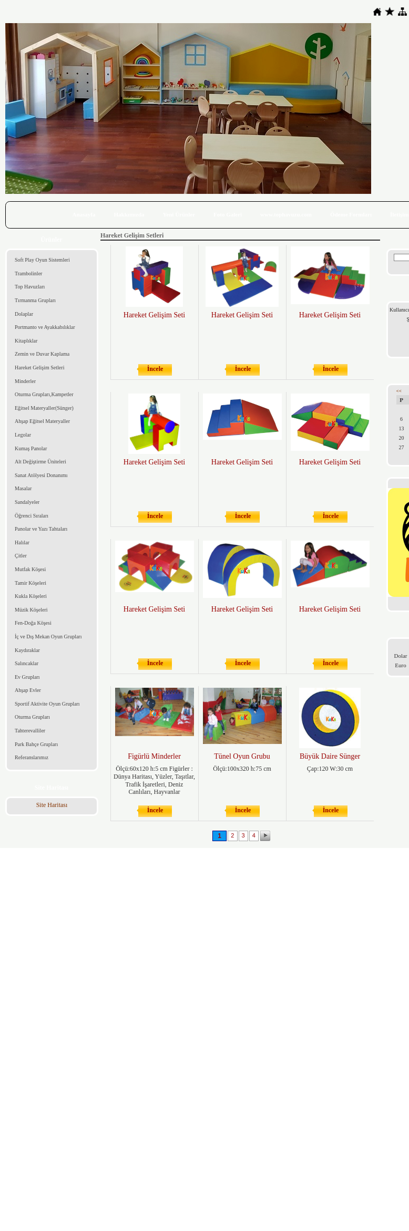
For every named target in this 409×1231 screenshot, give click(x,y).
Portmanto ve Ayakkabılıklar (45, 327)
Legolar (23, 435)
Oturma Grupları (32, 717)
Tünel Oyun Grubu (242, 756)
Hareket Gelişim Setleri (39, 367)
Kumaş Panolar (31, 448)
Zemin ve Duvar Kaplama (42, 354)
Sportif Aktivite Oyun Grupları (47, 704)
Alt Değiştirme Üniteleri (40, 461)
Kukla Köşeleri (31, 596)
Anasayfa (84, 214)
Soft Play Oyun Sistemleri (42, 260)
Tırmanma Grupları (35, 300)
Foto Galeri (227, 214)
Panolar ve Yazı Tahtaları (41, 529)
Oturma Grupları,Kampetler (44, 394)
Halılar (22, 542)
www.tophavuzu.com (286, 214)
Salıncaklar (26, 663)
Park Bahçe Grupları (36, 744)
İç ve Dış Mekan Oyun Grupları (48, 636)
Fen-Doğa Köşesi (33, 623)
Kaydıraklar (27, 650)
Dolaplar (24, 314)
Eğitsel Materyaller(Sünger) (44, 408)
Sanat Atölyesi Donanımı (41, 475)
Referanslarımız (31, 757)
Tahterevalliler (30, 730)
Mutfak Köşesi (30, 569)
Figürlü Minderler (154, 756)
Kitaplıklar (26, 341)
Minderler (25, 381)
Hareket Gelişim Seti (154, 315)
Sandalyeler (27, 502)
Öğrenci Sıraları (31, 516)
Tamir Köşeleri (30, 583)
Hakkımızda (129, 214)
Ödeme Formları (351, 214)
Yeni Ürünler (179, 214)
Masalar (23, 488)
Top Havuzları (30, 286)
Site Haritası (52, 805)
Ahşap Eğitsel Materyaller (42, 421)
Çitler (21, 555)
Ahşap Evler (28, 690)
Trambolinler (28, 273)
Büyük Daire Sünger (330, 756)
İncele (155, 369)
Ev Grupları (27, 677)
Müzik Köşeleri (31, 610)
